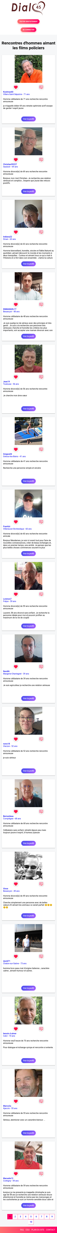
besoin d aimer (9, 1033)
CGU (28, 1230)
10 (31, 1222)
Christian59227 (10, 164)
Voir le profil (28, 119)
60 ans (29, 529)
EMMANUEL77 (9, 309)
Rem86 (6, 671)
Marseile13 (8, 1178)
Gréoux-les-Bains (10, 456)
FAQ (22, 1230)
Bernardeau (8, 816)
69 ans (15, 167)
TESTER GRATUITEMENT (28, 21)
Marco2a (7, 1106)
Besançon (7, 311)
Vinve (5, 888)
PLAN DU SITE (38, 1230)
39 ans (26, 674)
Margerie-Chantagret (12, 674)
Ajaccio (6, 1108)
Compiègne (8, 818)
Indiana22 (7, 237)
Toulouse (7, 384)
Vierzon (6, 746)
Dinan (5, 239)
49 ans (17, 891)
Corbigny (7, 1181)
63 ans (13, 239)
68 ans (18, 818)
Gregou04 (7, 454)
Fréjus (6, 601)
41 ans (23, 456)
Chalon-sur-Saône (11, 963)
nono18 (6, 744)
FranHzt (6, 526)
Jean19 (6, 381)
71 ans (27, 94)
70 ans (12, 1036)
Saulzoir (6, 167)
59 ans (13, 601)
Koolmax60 (8, 92)
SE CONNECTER (28, 30)
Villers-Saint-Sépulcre (12, 94)
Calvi (5, 1036)
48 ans (17, 311)
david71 (6, 961)
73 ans (23, 963)
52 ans (14, 746)
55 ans (14, 1108)
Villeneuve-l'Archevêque (13, 529)
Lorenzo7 (7, 599)
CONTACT (50, 1230)
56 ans (16, 384)
